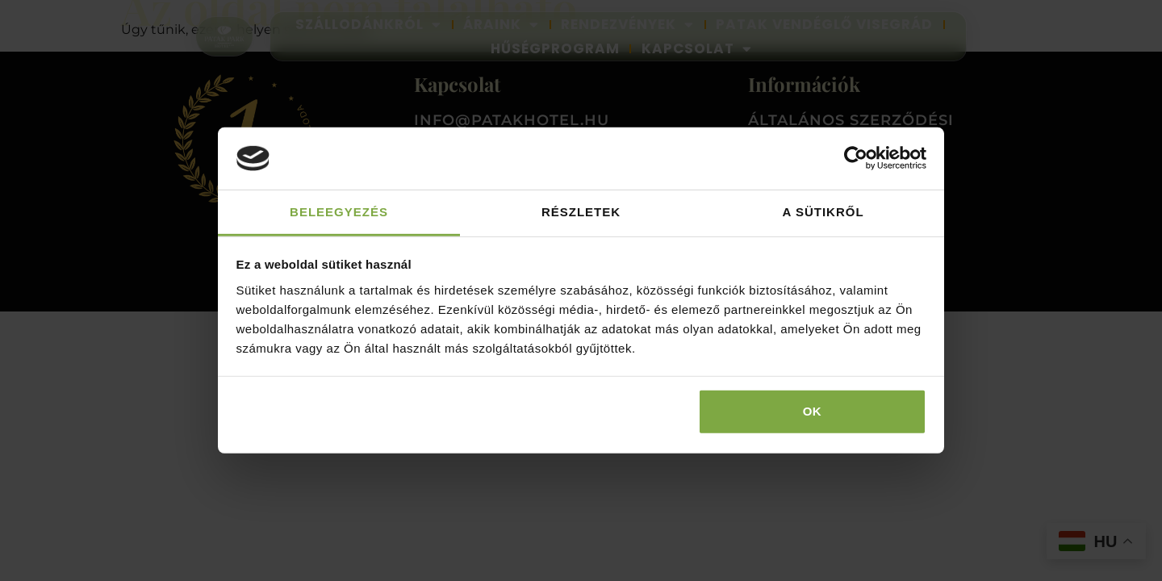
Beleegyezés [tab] (339, 212)
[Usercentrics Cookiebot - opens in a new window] (855, 158)
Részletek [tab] (581, 212)
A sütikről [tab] (822, 212)
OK (812, 411)
